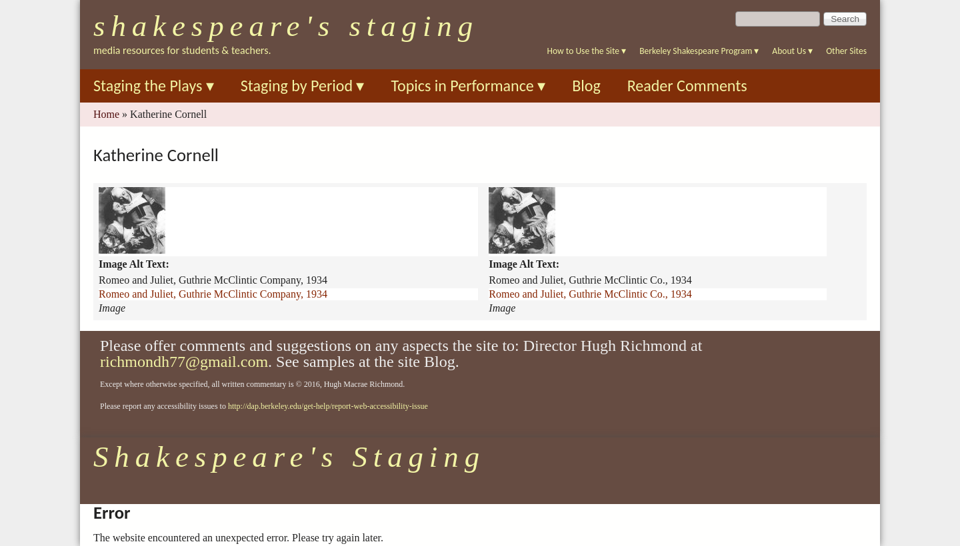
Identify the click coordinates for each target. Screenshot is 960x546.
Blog (586, 85)
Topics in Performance (468, 85)
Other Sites (846, 51)
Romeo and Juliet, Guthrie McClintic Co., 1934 (590, 294)
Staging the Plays (153, 85)
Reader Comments (687, 85)
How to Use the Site (587, 51)
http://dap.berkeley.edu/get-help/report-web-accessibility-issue (328, 406)
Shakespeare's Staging (286, 26)
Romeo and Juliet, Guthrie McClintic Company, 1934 (213, 294)
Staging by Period (303, 85)
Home (106, 114)
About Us (792, 51)
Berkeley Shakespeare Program (699, 51)
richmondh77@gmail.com (184, 361)
